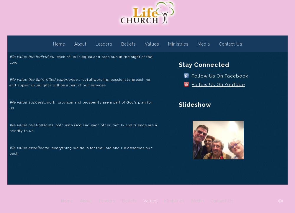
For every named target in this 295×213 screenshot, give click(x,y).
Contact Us (230, 44)
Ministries (178, 44)
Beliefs (128, 44)
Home (59, 44)
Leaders (104, 44)
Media (204, 44)
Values (152, 44)
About (80, 44)
